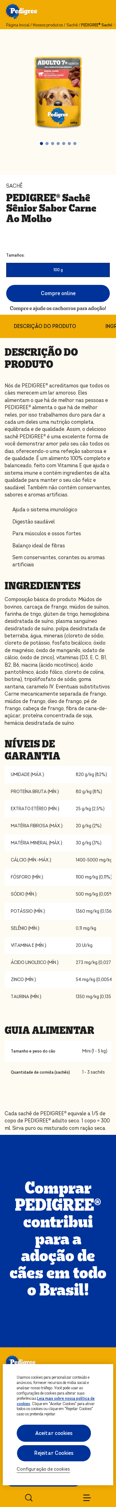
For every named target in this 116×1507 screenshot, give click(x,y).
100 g (58, 269)
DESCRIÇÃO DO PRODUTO (45, 326)
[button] (41, 143)
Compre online (58, 293)
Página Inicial (17, 25)
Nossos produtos (48, 25)
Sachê (72, 25)
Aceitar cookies (54, 1433)
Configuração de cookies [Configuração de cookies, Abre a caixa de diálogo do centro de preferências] (43, 1469)
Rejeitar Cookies (53, 1453)
